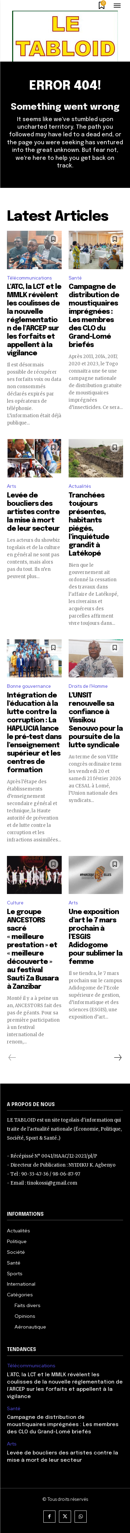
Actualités (80, 486)
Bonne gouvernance (29, 686)
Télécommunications (29, 278)
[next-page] (117, 1057)
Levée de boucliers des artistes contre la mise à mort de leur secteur (33, 512)
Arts (11, 486)
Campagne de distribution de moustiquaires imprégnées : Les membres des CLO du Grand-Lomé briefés (63, 1425)
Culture (15, 903)
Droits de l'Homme (88, 686)
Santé (75, 278)
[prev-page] (12, 1057)
